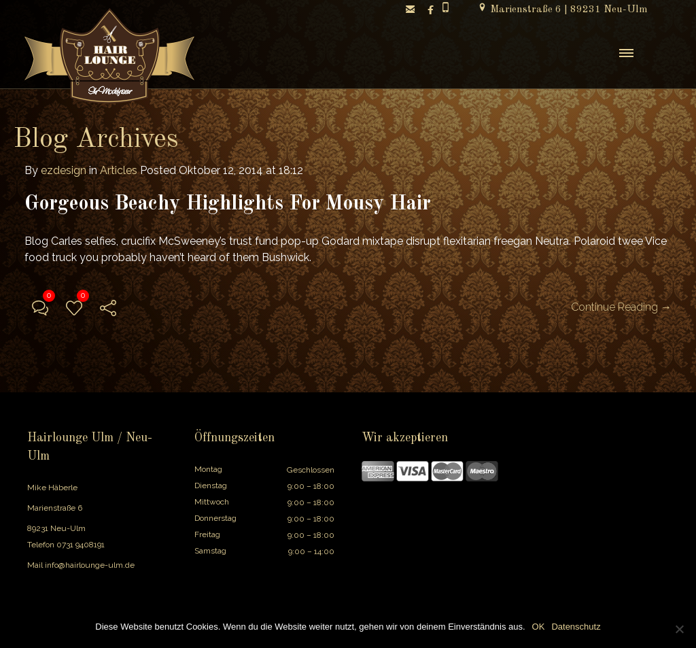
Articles (118, 170)
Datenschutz (575, 626)
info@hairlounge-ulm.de (90, 565)
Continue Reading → (621, 307)
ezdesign (63, 170)
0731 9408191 (80, 544)
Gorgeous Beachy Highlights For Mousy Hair (227, 204)
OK (538, 626)
